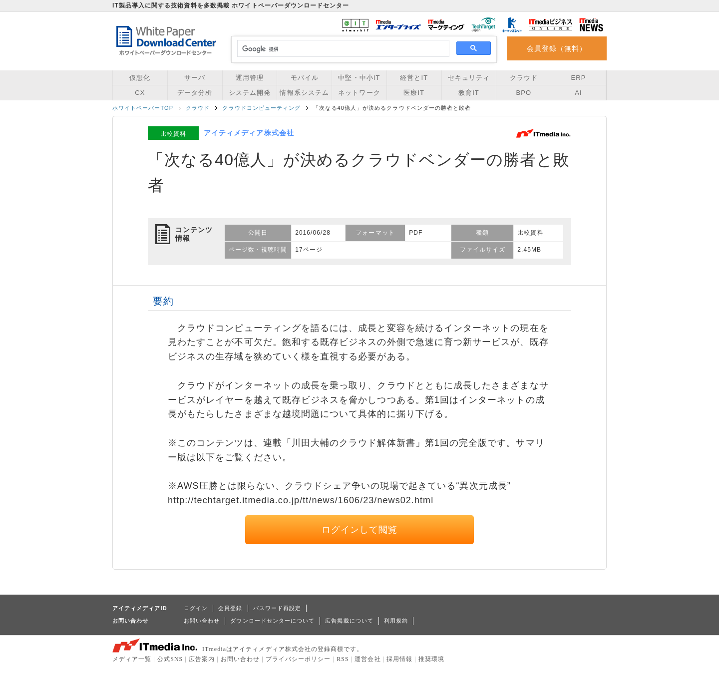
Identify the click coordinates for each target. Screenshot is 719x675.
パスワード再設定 (277, 608)
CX (140, 92)
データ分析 (194, 92)
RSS (343, 659)
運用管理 (250, 77)
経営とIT (414, 77)
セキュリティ (469, 77)
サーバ (194, 77)
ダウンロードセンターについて (272, 621)
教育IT (468, 92)
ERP (578, 77)
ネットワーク (359, 92)
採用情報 (399, 659)
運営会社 (367, 659)
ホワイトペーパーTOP (142, 108)
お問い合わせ (202, 621)
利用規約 (396, 621)
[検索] (341, 48)
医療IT (413, 92)
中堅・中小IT (359, 77)
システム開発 (250, 92)
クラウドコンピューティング (261, 108)
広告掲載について (349, 621)
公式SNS (170, 659)
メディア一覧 (131, 659)
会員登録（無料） (557, 48)
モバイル (305, 77)
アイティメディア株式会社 (249, 133)
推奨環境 (431, 659)
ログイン (196, 608)
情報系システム (304, 92)
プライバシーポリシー (298, 659)
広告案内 (202, 659)
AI (578, 92)
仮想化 (139, 77)
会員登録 (230, 608)
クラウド (524, 77)
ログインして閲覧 (360, 530)
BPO (523, 92)
